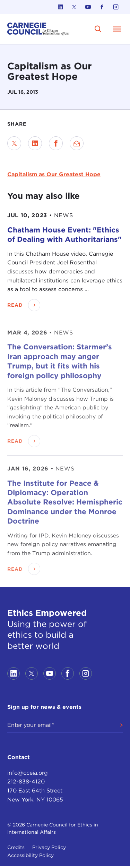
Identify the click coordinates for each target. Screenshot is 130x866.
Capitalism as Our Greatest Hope (54, 174)
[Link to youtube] (88, 7)
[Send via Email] (77, 143)
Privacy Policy (49, 847)
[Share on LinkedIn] (35, 143)
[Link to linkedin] (60, 7)
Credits (16, 847)
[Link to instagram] (116, 7)
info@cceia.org (27, 773)
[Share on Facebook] (56, 143)
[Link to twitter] (74, 7)
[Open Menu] (117, 28)
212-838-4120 (26, 781)
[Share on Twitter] (14, 143)
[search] (98, 28)
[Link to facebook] (102, 7)
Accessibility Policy (30, 855)
